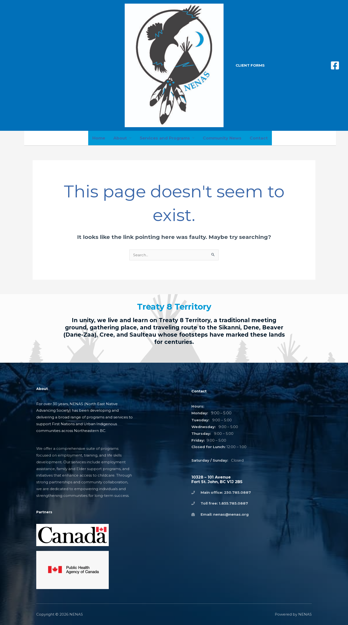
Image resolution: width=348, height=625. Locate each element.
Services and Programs (165, 138)
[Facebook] (335, 65)
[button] (250, 65)
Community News (222, 138)
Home (98, 138)
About (120, 138)
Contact (259, 138)
